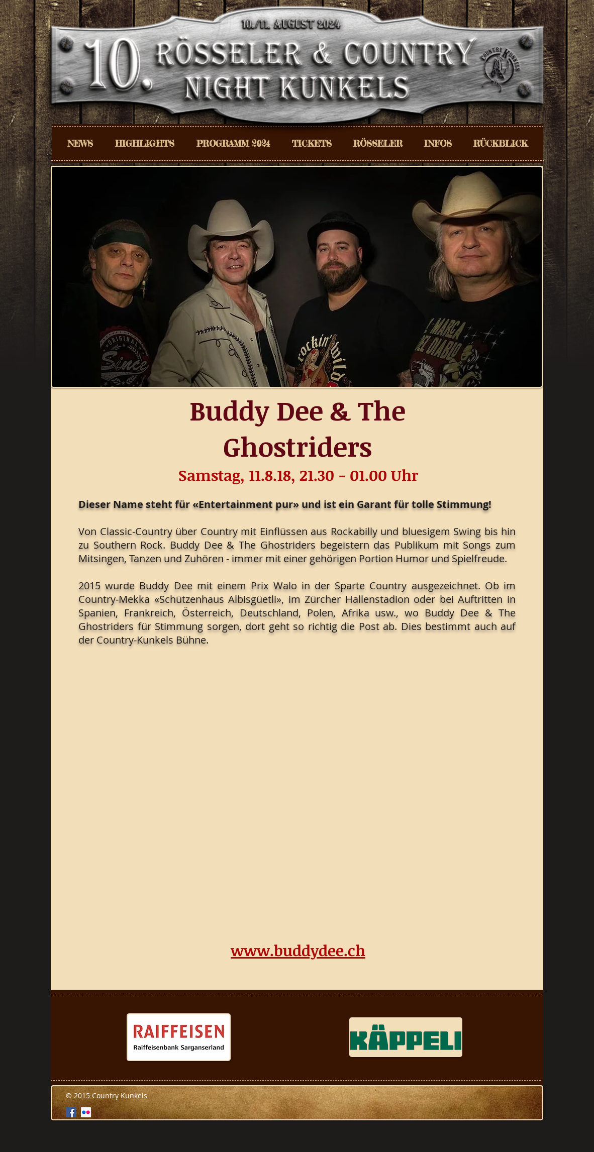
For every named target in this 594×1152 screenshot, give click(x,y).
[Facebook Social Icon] (71, 1112)
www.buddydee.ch (298, 950)
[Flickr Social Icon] (86, 1112)
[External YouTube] (298, 795)
